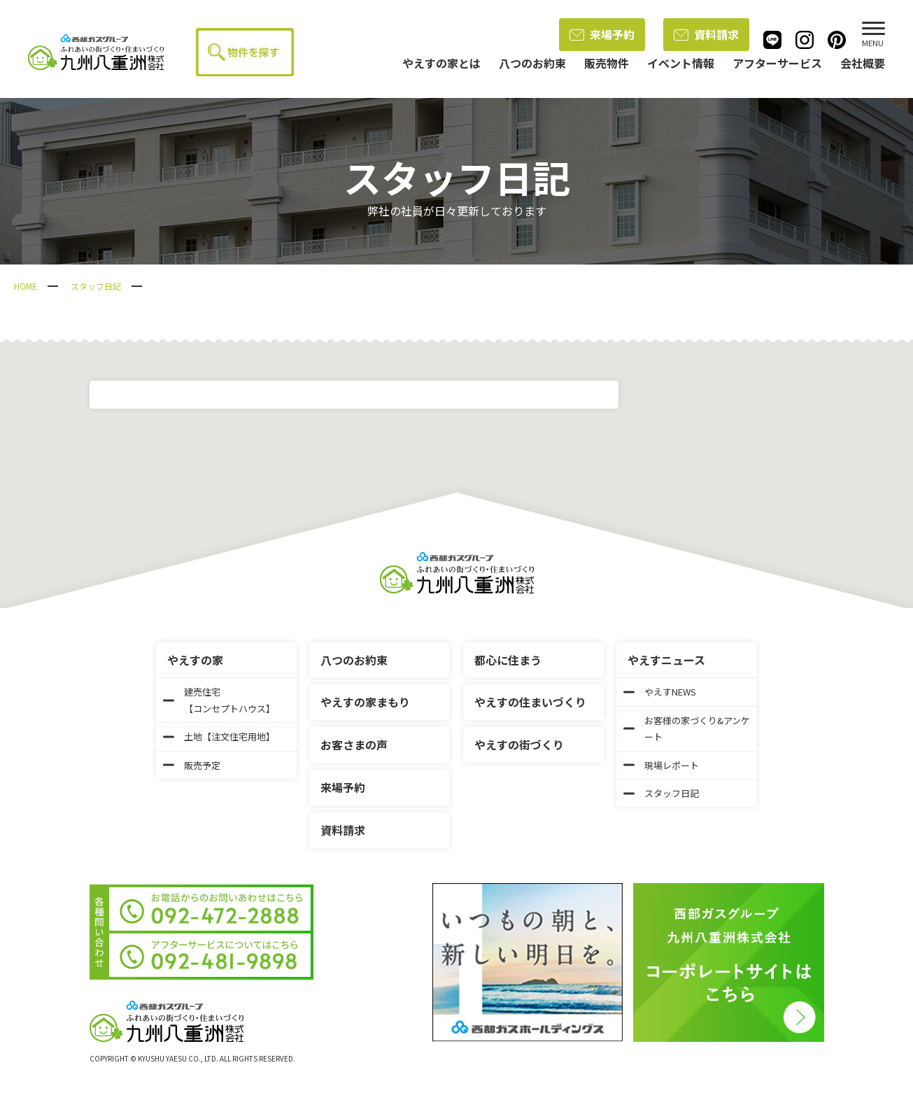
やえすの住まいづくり (530, 701)
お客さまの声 (354, 744)
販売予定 (191, 765)
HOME (25, 286)
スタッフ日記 (96, 286)
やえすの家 (195, 659)
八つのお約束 (354, 659)
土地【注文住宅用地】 (219, 736)
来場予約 (602, 34)
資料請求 (706, 34)
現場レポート (661, 765)
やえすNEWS (659, 691)
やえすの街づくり (519, 744)
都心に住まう (508, 659)
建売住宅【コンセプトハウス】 (219, 699)
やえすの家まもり (365, 701)
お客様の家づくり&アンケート (686, 728)
